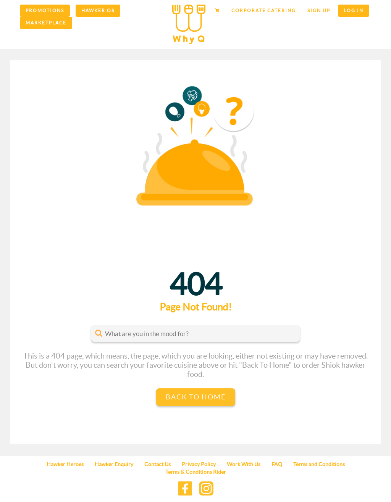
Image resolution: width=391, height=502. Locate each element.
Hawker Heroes (65, 464)
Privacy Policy (199, 464)
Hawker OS (98, 10)
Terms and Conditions (319, 464)
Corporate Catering (263, 10)
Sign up (318, 10)
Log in (354, 10)
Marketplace (46, 22)
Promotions (45, 10)
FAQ (276, 464)
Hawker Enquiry (114, 464)
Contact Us (157, 464)
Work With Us (243, 464)
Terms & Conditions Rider (195, 472)
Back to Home (196, 397)
